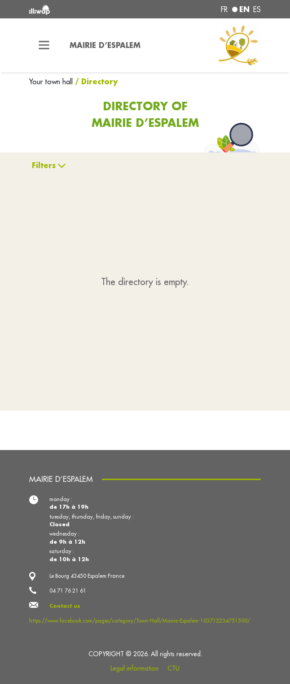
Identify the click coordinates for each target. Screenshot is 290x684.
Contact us (64, 605)
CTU (173, 668)
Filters (44, 165)
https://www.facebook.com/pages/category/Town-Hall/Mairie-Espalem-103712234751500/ (139, 620)
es (257, 9)
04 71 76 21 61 (67, 590)
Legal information (134, 668)
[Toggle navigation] (44, 45)
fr (224, 9)
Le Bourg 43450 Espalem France (86, 575)
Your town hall (52, 81)
